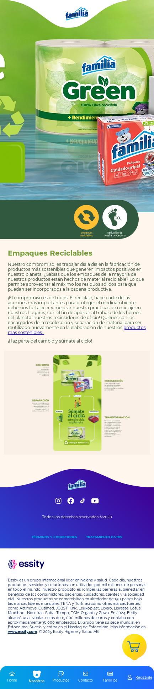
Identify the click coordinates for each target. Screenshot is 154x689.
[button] (12, 677)
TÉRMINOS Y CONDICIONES (54, 537)
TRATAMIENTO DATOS (104, 537)
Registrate (144, 677)
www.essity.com (22, 631)
